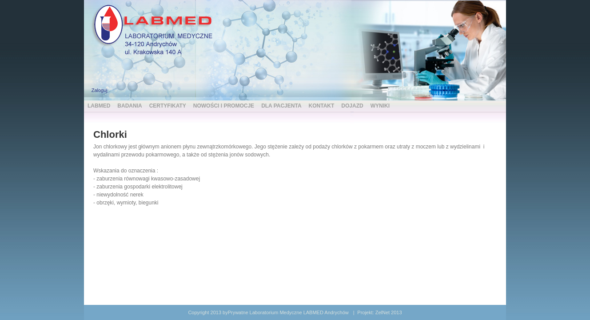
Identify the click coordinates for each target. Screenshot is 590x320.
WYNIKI (380, 106)
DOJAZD (352, 106)
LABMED (99, 106)
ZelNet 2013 (388, 312)
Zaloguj (100, 90)
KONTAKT (322, 106)
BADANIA (129, 106)
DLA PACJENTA (281, 106)
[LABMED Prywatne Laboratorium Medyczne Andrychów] (155, 28)
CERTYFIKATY (167, 106)
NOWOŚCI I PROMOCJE (223, 106)
